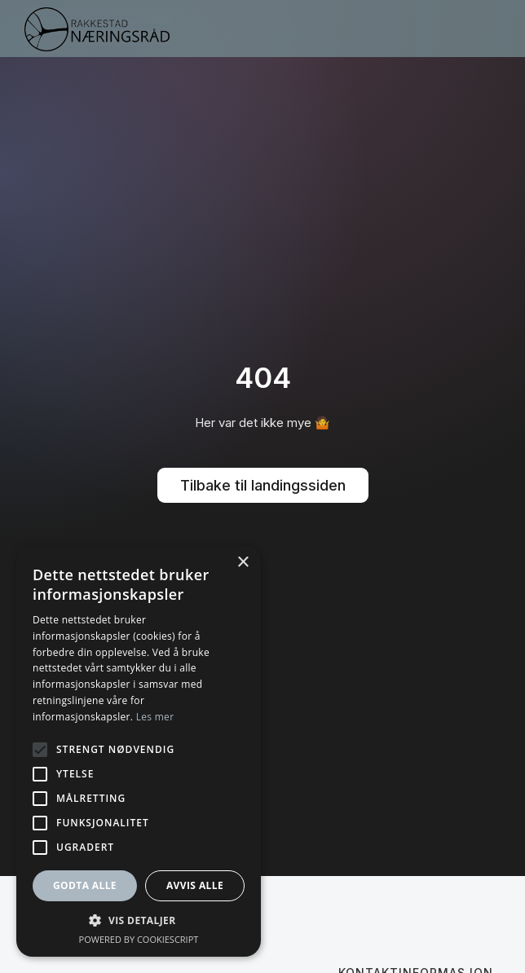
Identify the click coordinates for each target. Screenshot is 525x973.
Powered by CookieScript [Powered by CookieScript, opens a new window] (139, 939)
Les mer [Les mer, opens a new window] (155, 717)
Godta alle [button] (85, 885)
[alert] (138, 751)
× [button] (242, 563)
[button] (487, 28)
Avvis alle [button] (194, 885)
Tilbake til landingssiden (263, 485)
